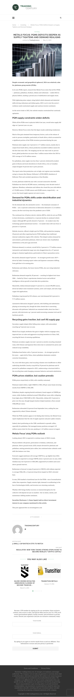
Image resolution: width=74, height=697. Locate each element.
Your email (37, 636)
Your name (37, 623)
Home (14, 25)
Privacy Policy (45, 668)
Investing (23, 25)
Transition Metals (49, 581)
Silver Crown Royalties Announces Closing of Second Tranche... (24, 583)
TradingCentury (34, 40)
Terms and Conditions (31, 668)
